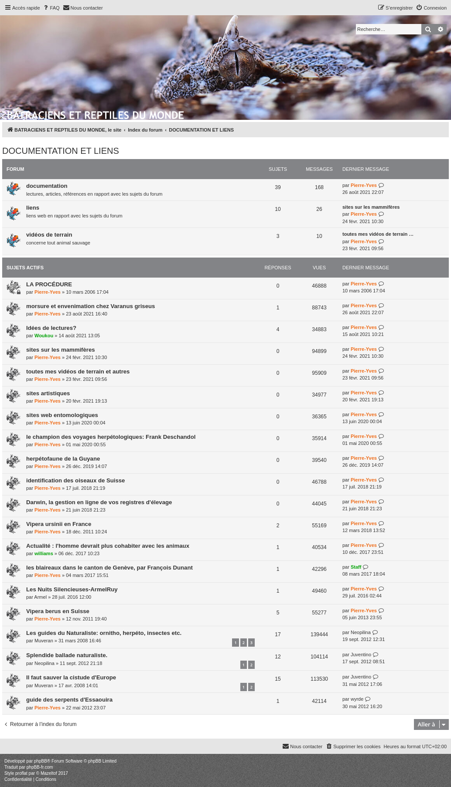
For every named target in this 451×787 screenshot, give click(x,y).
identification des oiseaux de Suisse (75, 480)
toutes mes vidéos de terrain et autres (78, 371)
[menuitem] (51, 8)
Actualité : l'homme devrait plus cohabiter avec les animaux (107, 546)
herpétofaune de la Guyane (63, 458)
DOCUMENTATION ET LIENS (60, 151)
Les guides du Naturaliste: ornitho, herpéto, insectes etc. (103, 633)
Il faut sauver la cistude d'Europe (71, 677)
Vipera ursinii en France (58, 524)
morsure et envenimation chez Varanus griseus (90, 306)
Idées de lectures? (51, 328)
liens (32, 207)
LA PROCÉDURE (49, 284)
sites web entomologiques (62, 415)
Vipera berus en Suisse (57, 611)
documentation (47, 186)
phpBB (40, 761)
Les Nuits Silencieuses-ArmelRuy (72, 589)
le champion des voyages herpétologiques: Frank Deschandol (110, 437)
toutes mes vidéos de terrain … (377, 234)
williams (43, 553)
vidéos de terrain (49, 234)
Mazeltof (49, 773)
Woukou (43, 335)
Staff (356, 567)
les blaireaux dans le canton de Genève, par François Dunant (109, 567)
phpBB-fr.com (40, 767)
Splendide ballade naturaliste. (66, 655)
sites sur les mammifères (371, 207)
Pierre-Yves (364, 185)
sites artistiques (48, 393)
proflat (21, 773)
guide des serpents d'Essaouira (69, 699)
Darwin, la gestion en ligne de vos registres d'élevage (99, 502)
